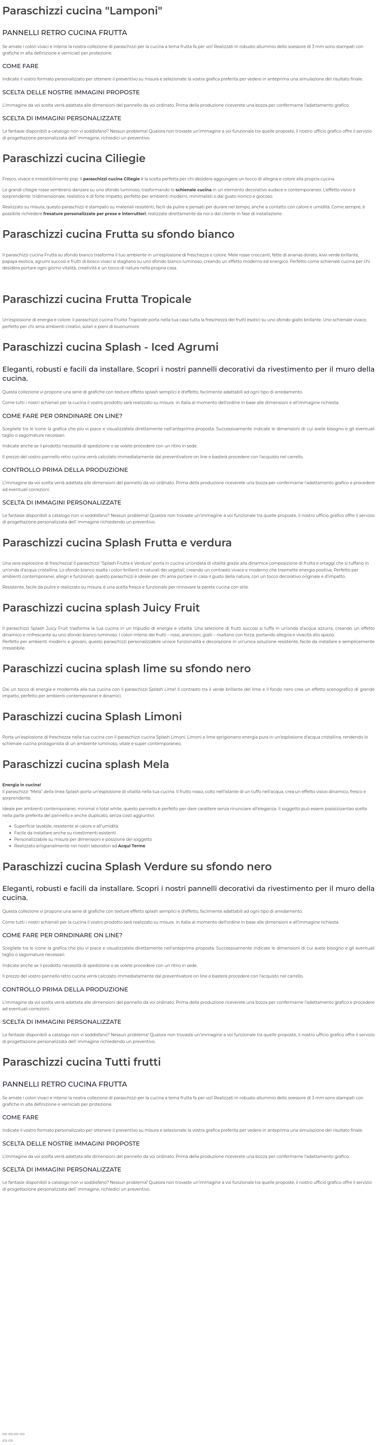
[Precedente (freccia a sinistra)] (4, 1440)
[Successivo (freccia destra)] (10, 1440)
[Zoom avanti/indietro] (4, 1434)
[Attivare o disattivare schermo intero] (10, 1434)
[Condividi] (16, 1434)
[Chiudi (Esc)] (22, 1434)
